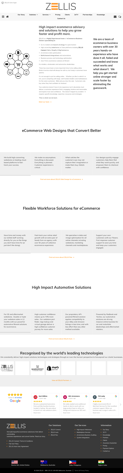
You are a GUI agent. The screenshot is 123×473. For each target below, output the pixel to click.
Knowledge (101, 15)
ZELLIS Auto (55, 432)
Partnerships (87, 15)
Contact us (106, 451)
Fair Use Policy (14, 444)
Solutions (33, 15)
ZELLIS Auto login (9, 3)
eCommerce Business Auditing (87, 435)
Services (47, 15)
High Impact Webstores (85, 429)
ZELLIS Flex (55, 435)
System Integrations (83, 437)
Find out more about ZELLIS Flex (60, 257)
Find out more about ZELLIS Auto (60, 339)
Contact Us (61, 18)
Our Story (21, 15)
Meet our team (44, 102)
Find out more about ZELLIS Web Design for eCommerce (60, 179)
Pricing (57, 15)
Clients (67, 15)
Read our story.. (40, 436)
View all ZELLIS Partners (60, 380)
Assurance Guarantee (110, 443)
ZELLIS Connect (56, 429)
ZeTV (76, 15)
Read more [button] (37, 413)
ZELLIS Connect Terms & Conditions (21, 441)
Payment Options (109, 448)
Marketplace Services (84, 432)
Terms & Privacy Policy (81, 470)
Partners (106, 437)
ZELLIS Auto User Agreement (19, 446)
